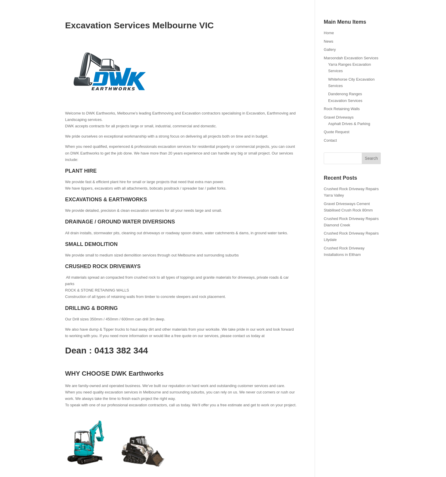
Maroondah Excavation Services (351, 58)
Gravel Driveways (339, 117)
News (328, 41)
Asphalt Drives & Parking (349, 124)
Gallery (330, 49)
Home (329, 33)
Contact (330, 140)
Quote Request (336, 132)
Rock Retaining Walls (342, 109)
